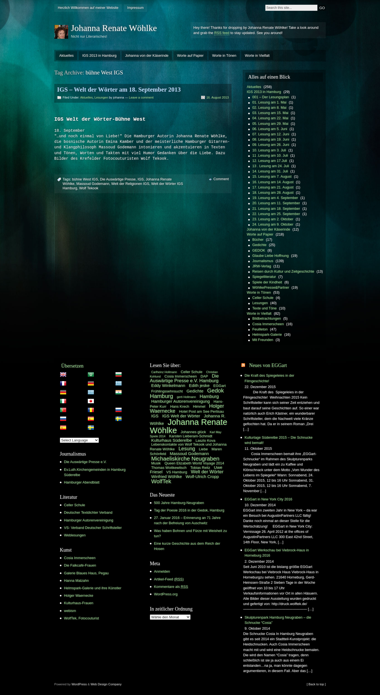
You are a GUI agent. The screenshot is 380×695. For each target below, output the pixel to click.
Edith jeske (199, 385)
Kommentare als (171, 587)
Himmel (199, 406)
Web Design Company (106, 684)
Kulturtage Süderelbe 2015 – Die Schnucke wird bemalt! (278, 440)
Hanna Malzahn (76, 580)
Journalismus (262, 261)
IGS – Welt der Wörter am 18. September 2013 (119, 89)
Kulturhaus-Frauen (78, 603)
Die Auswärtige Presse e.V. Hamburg (184, 378)
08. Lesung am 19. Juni (270, 139)
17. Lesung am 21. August (273, 187)
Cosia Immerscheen (268, 324)
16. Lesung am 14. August (273, 182)
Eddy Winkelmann (168, 385)
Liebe (203, 449)
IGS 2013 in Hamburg (99, 55)
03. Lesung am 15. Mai (270, 113)
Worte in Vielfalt (257, 55)
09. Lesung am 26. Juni (270, 145)
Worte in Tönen (224, 55)
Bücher (258, 239)
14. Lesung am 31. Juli (270, 171)
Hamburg (209, 396)
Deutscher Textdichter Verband (88, 512)
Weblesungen (75, 535)
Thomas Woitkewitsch (169, 468)
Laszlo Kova (205, 440)
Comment (221, 179)
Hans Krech (179, 406)
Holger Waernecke (78, 595)
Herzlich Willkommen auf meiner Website (88, 8)
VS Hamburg (176, 472)
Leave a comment (141, 97)
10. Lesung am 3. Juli (269, 150)
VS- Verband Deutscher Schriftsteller (93, 528)
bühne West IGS (85, 179)
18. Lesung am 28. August (273, 192)
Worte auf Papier (190, 55)
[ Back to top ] (316, 684)
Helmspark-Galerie (267, 334)
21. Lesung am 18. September (276, 208)
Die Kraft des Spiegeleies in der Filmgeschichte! (269, 378)
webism (70, 611)
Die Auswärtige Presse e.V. (85, 462)
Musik (156, 463)
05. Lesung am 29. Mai (270, 124)
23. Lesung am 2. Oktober (272, 219)
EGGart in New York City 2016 (268, 499)
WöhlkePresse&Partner (270, 287)
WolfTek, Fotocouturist (81, 618)
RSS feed (221, 33)
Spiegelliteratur (264, 277)
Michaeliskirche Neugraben (185, 459)
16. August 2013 (217, 97)
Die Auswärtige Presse (118, 179)
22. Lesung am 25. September (276, 214)
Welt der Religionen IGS (130, 184)
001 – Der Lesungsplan (270, 97)
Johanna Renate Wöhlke (114, 28)
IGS (141, 179)
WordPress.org (166, 594)
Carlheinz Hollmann (164, 372)
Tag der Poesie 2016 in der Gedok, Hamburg (189, 510)
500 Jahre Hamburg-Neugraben (179, 503)
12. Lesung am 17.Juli (269, 161)
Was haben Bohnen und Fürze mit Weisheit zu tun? (190, 533)
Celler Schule (262, 298)
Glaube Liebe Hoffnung (270, 256)
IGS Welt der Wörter (181, 416)
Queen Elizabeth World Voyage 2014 (194, 463)
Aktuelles (66, 55)
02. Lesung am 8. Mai (269, 107)
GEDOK (258, 250)
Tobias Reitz (200, 468)
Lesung (186, 448)
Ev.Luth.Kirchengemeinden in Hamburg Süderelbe (94, 472)
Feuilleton (260, 329)
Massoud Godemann (92, 184)
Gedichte (259, 245)
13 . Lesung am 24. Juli (270, 166)
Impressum (135, 8)
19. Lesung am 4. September (275, 198)
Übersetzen (72, 366)
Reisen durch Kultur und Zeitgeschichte (283, 271)
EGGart (219, 386)
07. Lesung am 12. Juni (270, 134)
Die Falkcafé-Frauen (80, 565)
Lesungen (101, 97)
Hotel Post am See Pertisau (201, 411)
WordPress (79, 684)
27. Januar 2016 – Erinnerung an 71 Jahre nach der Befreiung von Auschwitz (187, 520)
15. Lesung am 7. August (272, 176)
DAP (204, 376)
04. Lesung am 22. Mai (270, 118)
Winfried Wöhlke (166, 476)
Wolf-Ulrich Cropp (202, 476)
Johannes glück (193, 432)
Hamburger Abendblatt (81, 482)
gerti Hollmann (186, 397)
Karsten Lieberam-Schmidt (190, 436)
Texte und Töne (264, 308)
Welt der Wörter (207, 471)
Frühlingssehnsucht (167, 391)
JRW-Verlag (261, 266)
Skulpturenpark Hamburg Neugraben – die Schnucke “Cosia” (278, 620)
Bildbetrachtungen (266, 318)
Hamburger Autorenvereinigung (88, 520)
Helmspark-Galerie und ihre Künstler (92, 588)
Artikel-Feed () (169, 579)
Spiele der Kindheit (267, 282)
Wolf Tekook (88, 188)
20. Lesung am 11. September (276, 203)
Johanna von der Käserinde (147, 55)
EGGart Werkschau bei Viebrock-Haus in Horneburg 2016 (277, 552)
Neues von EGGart (268, 365)
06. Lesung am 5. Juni (269, 129)
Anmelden (162, 571)
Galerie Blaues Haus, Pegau (86, 573)
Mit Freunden (262, 340)
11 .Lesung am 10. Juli (270, 155)
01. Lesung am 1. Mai (269, 102)
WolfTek (161, 481)
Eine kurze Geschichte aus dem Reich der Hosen (187, 546)
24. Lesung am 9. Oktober (272, 224)
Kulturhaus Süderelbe (171, 440)
